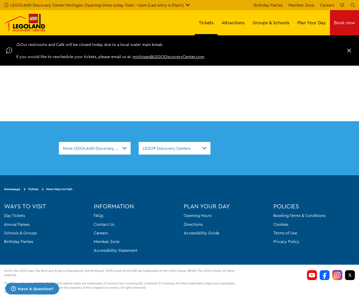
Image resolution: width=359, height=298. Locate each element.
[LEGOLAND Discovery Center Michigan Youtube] (312, 275)
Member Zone (301, 5)
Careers (327, 5)
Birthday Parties (268, 5)
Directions (193, 224)
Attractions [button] (233, 23)
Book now (344, 23)
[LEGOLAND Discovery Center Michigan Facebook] (325, 275)
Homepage (12, 189)
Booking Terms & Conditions (299, 215)
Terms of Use (285, 232)
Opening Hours (198, 215)
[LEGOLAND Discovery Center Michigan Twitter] (350, 275)
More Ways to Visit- (59, 189)
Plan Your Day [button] (311, 23)
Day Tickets (14, 215)
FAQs (98, 215)
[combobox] (95, 148)
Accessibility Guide (201, 232)
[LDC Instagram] (337, 275)
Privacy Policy (286, 241)
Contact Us (104, 224)
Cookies (280, 224)
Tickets (33, 189)
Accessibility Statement (115, 250)
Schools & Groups (20, 232)
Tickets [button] (206, 23)
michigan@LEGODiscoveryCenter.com (168, 56)
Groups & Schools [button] (271, 23)
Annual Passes (17, 224)
